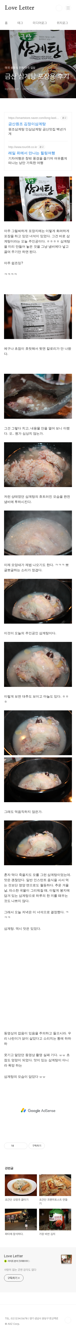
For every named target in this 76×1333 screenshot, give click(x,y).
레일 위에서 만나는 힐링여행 (31, 153)
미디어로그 (40, 23)
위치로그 (62, 23)
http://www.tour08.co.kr (22, 147)
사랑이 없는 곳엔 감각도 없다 (20, 1269)
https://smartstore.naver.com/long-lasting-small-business (33, 118)
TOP (68, 1320)
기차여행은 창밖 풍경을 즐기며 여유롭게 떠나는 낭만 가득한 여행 (37, 160)
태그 (20, 23)
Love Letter (19, 8)
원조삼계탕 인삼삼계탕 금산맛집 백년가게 (37, 131)
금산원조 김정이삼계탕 (27, 124)
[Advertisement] (38, 1110)
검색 (59, 8)
